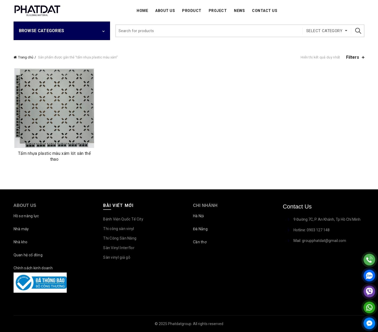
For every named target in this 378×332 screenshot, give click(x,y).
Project (218, 10)
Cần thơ (200, 242)
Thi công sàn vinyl (118, 229)
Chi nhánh (205, 205)
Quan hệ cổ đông (28, 255)
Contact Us (264, 10)
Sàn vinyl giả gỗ (116, 257)
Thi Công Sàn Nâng (119, 238)
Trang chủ (25, 57)
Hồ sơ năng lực (26, 216)
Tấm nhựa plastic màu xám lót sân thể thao (54, 156)
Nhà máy (21, 229)
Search (357, 31)
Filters (352, 57)
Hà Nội (198, 216)
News (239, 10)
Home (142, 10)
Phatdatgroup (179, 324)
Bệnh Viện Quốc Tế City (123, 219)
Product (191, 10)
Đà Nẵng (200, 229)
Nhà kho (21, 242)
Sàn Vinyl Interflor (119, 248)
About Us (165, 10)
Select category (324, 30)
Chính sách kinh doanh (33, 268)
